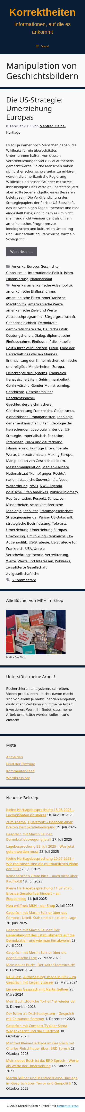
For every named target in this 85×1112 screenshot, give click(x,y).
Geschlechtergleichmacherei (29, 404)
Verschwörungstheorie (24, 554)
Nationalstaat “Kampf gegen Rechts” (35, 473)
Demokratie (48, 322)
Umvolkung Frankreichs (46, 536)
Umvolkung (15, 536)
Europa (33, 266)
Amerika (18, 266)
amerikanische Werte (45, 304)
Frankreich (57, 373)
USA (28, 548)
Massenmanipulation (23, 467)
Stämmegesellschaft (56, 510)
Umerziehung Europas (48, 529)
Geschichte (50, 266)
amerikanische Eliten (23, 297)
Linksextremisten (32, 454)
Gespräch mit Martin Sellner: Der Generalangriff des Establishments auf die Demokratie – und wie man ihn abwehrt (40, 935)
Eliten (53, 348)
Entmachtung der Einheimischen (32, 360)
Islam (68, 272)
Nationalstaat (41, 278)
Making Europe (60, 454)
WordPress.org (18, 777)
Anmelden (14, 757)
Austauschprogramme (24, 316)
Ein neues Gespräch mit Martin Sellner (37, 989)
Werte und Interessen (35, 561)
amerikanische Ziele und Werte (31, 310)
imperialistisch (34, 435)
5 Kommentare (24, 580)
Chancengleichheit (21, 322)
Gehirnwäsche (17, 385)
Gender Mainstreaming (50, 385)
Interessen (15, 442)
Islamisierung (17, 278)
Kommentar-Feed (20, 771)
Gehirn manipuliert (54, 379)
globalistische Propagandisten (30, 416)
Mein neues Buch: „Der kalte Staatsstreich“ (40, 964)
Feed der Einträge (20, 764)
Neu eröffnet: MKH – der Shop (30, 905)
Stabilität (30, 510)
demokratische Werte (23, 329)
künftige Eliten (42, 448)
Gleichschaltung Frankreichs (29, 410)
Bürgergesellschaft (59, 316)
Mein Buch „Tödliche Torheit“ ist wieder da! (40, 1001)
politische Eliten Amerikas (27, 492)
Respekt (39, 498)
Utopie (39, 548)
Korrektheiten (42, 12)
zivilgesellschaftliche (22, 573)
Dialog (40, 335)
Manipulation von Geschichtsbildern (35, 460)
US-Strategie (39, 542)
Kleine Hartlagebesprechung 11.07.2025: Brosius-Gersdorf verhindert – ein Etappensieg (39, 893)
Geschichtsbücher (20, 398)
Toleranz (59, 523)
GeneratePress (67, 1106)
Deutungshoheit (19, 335)
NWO (33, 485)
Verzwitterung (56, 554)
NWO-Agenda (51, 485)
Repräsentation (18, 498)
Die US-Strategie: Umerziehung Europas (34, 108)
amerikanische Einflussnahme (30, 291)
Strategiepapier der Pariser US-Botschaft (39, 517)
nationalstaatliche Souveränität (31, 479)
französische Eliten (21, 379)
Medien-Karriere (55, 467)
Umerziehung (17, 529)
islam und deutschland (43, 442)
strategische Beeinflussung (28, 523)
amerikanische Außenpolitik (50, 285)
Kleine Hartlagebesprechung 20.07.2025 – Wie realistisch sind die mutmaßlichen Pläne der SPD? (42, 863)
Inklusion (55, 435)
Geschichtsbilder (39, 391)
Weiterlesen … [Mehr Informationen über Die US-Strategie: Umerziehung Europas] (21, 251)
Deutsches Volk (55, 329)
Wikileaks (62, 561)
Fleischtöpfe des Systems (26, 373)
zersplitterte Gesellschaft (26, 567)
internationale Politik (45, 272)
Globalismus (16, 272)
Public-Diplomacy (64, 492)
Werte (11, 561)
